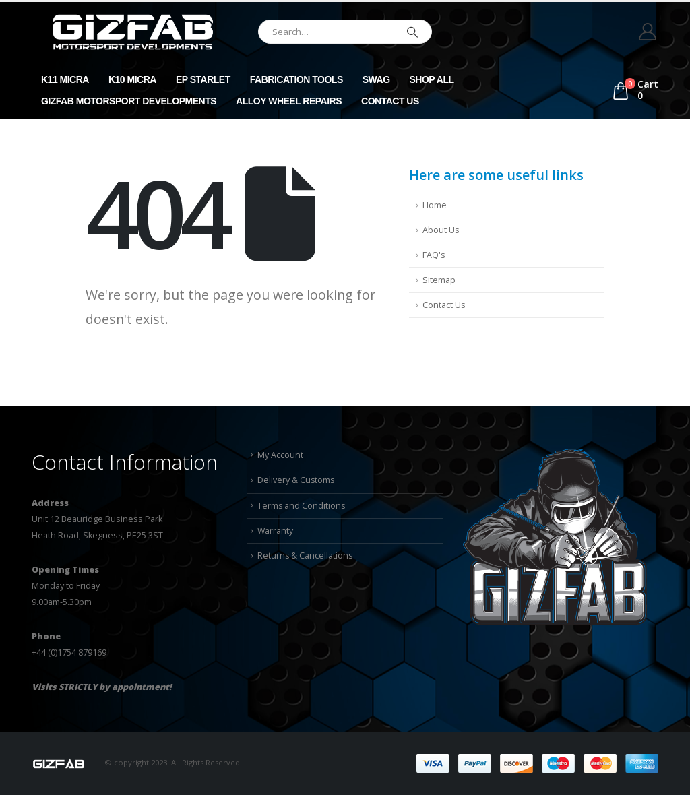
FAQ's (433, 255)
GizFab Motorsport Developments (128, 101)
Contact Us (390, 101)
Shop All (432, 79)
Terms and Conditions (301, 505)
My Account (280, 455)
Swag (376, 79)
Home (434, 205)
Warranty (275, 530)
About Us (441, 230)
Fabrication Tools (296, 79)
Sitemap (439, 280)
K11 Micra (65, 79)
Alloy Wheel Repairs (289, 101)
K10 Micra (132, 79)
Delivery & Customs (296, 480)
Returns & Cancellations (305, 556)
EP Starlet (203, 79)
